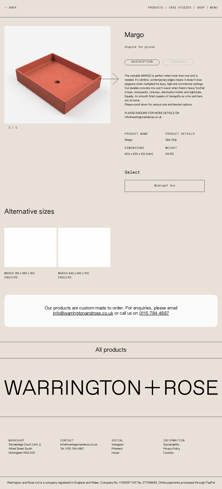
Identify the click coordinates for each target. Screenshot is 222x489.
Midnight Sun (164, 185)
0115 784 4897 (154, 313)
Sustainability (171, 444)
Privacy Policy (171, 448)
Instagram (118, 444)
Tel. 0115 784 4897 (72, 448)
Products (155, 7)
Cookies (168, 453)
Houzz (115, 453)
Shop (201, 7)
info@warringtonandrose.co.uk (143, 117)
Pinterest (117, 448)
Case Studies (180, 7)
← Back (10, 7)
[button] (108, 79)
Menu (214, 7)
